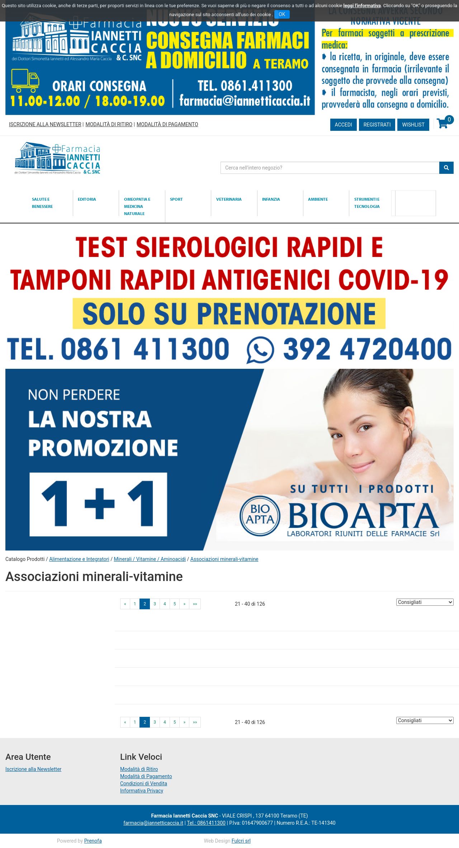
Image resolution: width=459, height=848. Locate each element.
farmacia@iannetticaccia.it (153, 823)
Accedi (343, 125)
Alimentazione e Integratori (79, 559)
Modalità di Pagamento (167, 124)
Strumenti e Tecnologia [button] (367, 202)
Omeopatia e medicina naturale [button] (137, 206)
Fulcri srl (241, 841)
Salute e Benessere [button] (42, 202)
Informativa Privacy (141, 791)
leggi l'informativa (362, 5)
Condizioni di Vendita (143, 783)
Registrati (377, 125)
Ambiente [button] (318, 199)
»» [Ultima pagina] (195, 603)
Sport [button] (176, 199)
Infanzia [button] (271, 199)
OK (282, 14)
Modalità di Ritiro (108, 124)
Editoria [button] (87, 199)
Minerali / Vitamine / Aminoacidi (150, 559)
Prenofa (93, 841)
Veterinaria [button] (229, 199)
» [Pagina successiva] (184, 603)
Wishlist (413, 125)
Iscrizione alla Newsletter (45, 124)
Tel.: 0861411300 (206, 823)
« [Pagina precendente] (125, 603)
